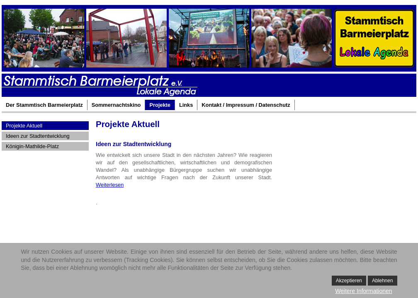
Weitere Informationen (363, 291)
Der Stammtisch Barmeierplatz (44, 105)
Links (186, 105)
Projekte (159, 105)
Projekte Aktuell (24, 126)
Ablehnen (382, 281)
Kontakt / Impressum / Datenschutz (246, 105)
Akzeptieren (349, 281)
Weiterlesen (110, 185)
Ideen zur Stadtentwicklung (38, 136)
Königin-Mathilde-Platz (32, 146)
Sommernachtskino (116, 105)
